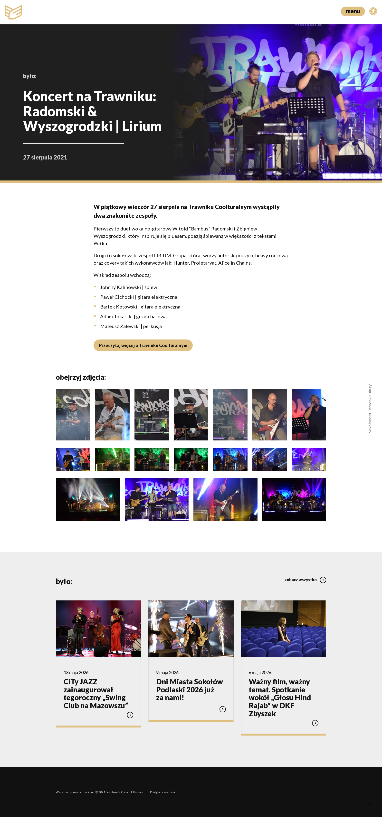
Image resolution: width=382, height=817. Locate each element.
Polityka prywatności (163, 792)
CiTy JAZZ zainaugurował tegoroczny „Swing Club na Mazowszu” (96, 693)
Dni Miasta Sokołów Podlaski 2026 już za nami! (189, 689)
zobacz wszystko (305, 579)
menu (353, 10)
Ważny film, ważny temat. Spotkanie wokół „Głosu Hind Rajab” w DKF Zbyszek (280, 697)
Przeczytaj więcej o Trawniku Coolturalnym (143, 345)
